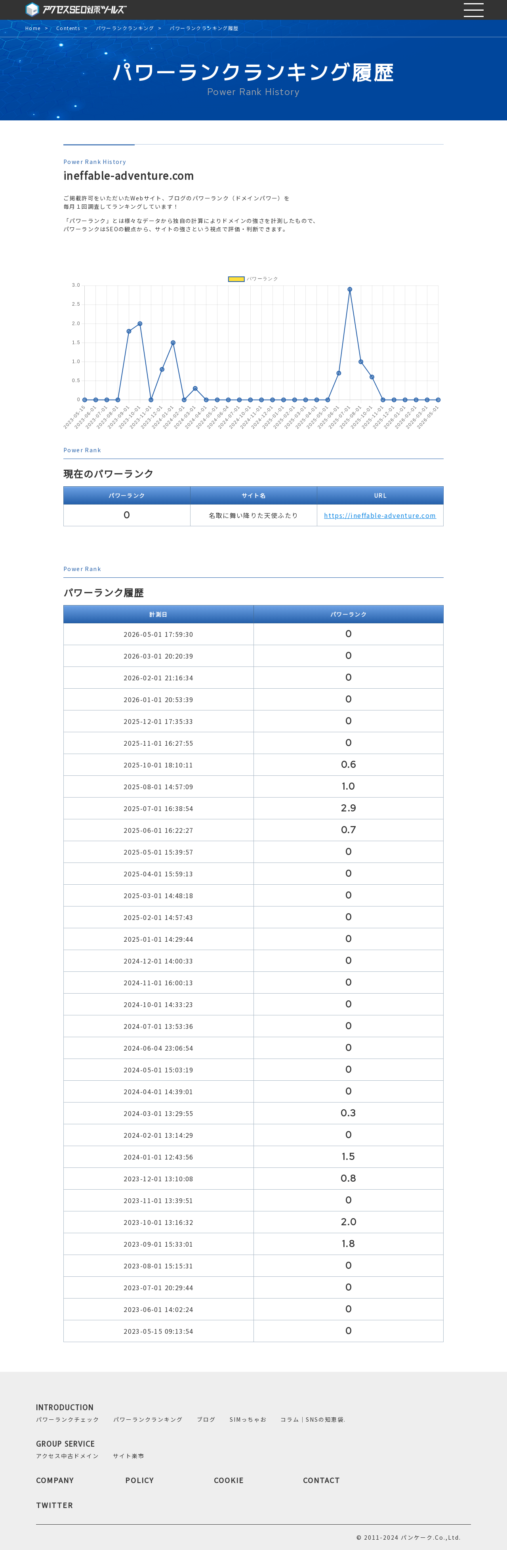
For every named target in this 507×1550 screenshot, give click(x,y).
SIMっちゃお (248, 1419)
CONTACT (321, 1480)
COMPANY (55, 1480)
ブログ (206, 1419)
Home (33, 28)
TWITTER (54, 1505)
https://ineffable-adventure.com (380, 515)
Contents (68, 28)
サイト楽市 (129, 1456)
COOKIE (229, 1480)
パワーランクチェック (67, 1419)
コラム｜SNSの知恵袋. (313, 1419)
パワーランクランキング (125, 28)
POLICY (139, 1480)
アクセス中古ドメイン (67, 1456)
